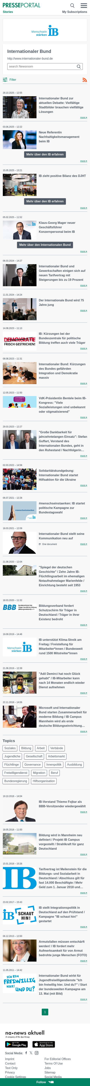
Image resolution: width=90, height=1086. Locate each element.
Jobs (48, 1068)
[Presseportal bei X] (30, 1053)
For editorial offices (58, 1059)
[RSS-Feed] (84, 80)
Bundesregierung (15, 781)
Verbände (56, 748)
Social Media (53, 1077)
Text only (11, 1068)
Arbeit (41, 748)
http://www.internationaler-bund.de (30, 58)
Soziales (10, 748)
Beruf (54, 772)
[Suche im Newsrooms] (45, 66)
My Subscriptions (74, 11)
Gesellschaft (34, 756)
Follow (45, 1082)
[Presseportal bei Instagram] (35, 1052)
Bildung (26, 748)
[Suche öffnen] (72, 5)
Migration (39, 772)
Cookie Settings (15, 1077)
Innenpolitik (54, 764)
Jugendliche (12, 756)
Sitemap (50, 1072)
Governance (32, 764)
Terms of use (54, 1063)
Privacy (10, 1072)
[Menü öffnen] (83, 5)
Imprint (9, 1059)
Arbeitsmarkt (56, 756)
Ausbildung (74, 764)
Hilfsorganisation (44, 781)
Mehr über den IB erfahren (45, 154)
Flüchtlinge (11, 764)
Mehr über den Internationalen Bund (45, 244)
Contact (10, 1063)
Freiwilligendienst (15, 772)
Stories (8, 11)
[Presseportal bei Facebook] (25, 1053)
